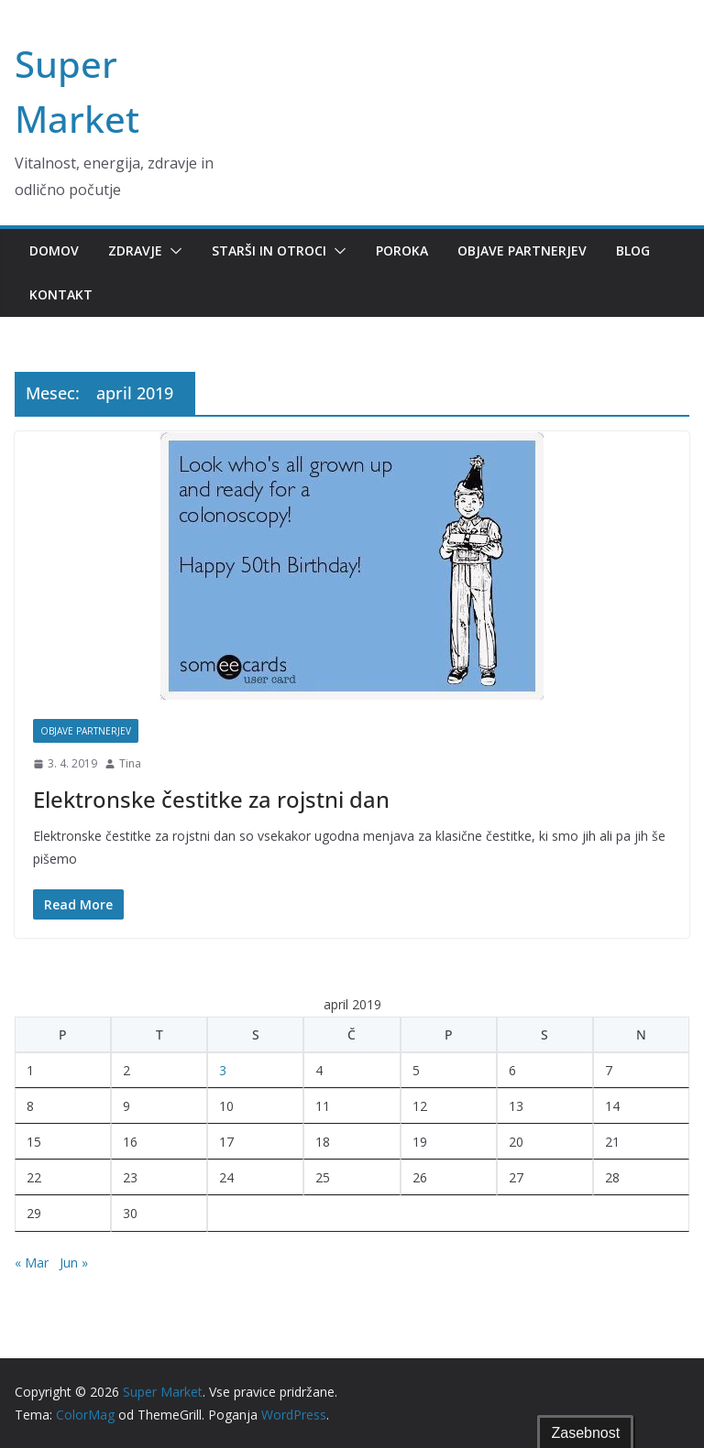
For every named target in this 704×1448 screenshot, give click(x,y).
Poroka (402, 250)
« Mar (32, 1262)
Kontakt (61, 294)
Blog (633, 250)
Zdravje (135, 250)
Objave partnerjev (522, 250)
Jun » (74, 1262)
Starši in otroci (269, 250)
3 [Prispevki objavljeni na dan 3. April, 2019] (222, 1070)
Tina (130, 763)
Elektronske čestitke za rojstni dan (211, 799)
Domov (54, 250)
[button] (172, 251)
